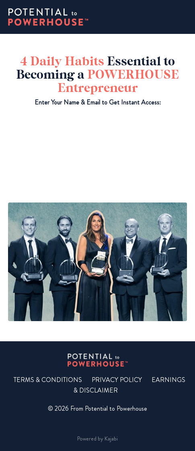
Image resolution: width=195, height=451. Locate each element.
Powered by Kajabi (97, 438)
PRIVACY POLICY (117, 379)
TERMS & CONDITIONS (48, 379)
